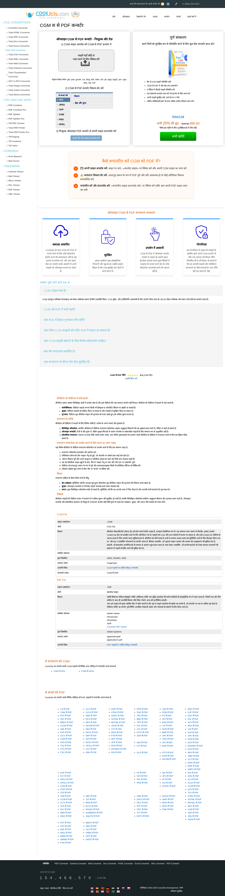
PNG (61, 119)
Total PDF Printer (16, 128)
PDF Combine (15, 105)
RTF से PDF (142, 806)
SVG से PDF (65, 742)
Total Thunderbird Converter (17, 74)
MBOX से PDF (66, 722)
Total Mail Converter (18, 63)
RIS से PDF (116, 752)
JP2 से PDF (167, 719)
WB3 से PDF (91, 715)
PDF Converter (61, 863)
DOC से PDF (142, 802)
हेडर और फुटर (80, 103)
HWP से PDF (168, 799)
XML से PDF (65, 729)
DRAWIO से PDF (118, 749)
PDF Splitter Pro (16, 119)
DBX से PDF (91, 826)
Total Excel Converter (19, 46)
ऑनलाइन (126, 16)
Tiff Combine (14, 141)
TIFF (61, 109)
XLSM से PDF (66, 725)
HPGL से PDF (92, 732)
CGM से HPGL (87, 671)
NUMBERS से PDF (94, 812)
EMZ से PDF (167, 722)
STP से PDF (65, 792)
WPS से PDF (168, 806)
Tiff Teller (13, 145)
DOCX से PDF (92, 742)
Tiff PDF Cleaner (16, 123)
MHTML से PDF (118, 722)
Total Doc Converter (18, 41)
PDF (61, 99)
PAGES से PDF (93, 809)
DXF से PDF (193, 712)
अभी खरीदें (178, 136)
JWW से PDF (193, 756)
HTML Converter (125, 863)
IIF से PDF (166, 779)
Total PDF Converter (18, 37)
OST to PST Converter (19, 81)
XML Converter (158, 863)
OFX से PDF (167, 776)
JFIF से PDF (116, 742)
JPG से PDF (142, 715)
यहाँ (208, 271)
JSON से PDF (117, 725)
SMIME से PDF (67, 839)
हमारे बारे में (192, 16)
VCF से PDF (91, 749)
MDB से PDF (91, 802)
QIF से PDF (167, 773)
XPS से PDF (91, 739)
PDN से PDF (116, 745)
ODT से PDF (193, 715)
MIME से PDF (66, 836)
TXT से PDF (116, 729)
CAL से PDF (142, 729)
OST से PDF (65, 719)
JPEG (62, 104)
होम (113, 16)
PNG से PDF (142, 712)
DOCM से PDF (168, 796)
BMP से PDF (142, 719)
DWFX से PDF (194, 769)
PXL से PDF (193, 719)
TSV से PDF (65, 745)
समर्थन (166, 16)
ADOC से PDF (117, 715)
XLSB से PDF (66, 799)
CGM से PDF (66, 739)
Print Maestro (15, 156)
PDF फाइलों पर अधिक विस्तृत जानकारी (122, 645)
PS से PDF (167, 715)
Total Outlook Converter (20, 68)
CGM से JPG (59, 671)
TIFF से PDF (142, 722)
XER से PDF (142, 735)
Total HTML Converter (19, 32)
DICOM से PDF (93, 725)
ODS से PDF (193, 776)
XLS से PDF (91, 709)
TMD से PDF (167, 809)
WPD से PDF (168, 802)
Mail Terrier (14, 161)
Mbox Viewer (14, 180)
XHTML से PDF (118, 719)
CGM (61, 114)
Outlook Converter (78, 863)
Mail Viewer (14, 176)
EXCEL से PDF (169, 786)
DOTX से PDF (143, 816)
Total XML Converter (18, 59)
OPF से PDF (91, 836)
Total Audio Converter (19, 90)
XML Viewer (14, 194)
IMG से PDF (91, 729)
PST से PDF (65, 715)
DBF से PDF (91, 735)
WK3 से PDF (193, 725)
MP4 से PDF (91, 722)
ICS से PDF (167, 783)
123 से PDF (193, 729)
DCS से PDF (91, 719)
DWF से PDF (117, 709)
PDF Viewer (14, 189)
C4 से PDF (65, 709)
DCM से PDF (168, 729)
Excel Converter (142, 863)
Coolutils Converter (18, 28)
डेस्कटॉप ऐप (141, 16)
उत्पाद (155, 16)
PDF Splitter (14, 114)
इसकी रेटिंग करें (131, 378)
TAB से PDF (65, 796)
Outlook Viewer (16, 171)
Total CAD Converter (15, 50)
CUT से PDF (193, 759)
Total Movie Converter (19, 94)
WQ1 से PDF (193, 709)
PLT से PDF (65, 776)
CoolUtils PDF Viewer (117, 627)
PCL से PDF (142, 725)
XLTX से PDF (66, 735)
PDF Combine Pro (17, 110)
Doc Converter (109, 863)
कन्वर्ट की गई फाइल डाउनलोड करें (86, 138)
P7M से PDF (116, 735)
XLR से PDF (193, 722)
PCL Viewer (14, 185)
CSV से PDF (65, 752)
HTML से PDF (117, 712)
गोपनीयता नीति (55, 888)
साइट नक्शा (44, 888)
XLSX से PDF (92, 712)
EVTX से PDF (143, 732)
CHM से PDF (66, 712)
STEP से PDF (66, 789)
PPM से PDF (167, 712)
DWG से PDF (194, 763)
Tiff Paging (13, 137)
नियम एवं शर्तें (67, 888)
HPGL (62, 124)
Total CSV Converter (18, 54)
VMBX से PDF (92, 833)
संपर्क (178, 16)
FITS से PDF (66, 749)
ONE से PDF (142, 796)
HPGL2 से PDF (92, 745)
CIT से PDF (167, 725)
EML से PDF (91, 752)
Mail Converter (95, 863)
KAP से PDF (65, 732)
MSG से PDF (117, 732)
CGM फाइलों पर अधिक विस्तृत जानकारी (122, 568)
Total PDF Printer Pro (18, 132)
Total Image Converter (19, 86)
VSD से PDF (167, 709)
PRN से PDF (142, 709)
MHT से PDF (116, 739)
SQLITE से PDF (93, 816)
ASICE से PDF (92, 839)
